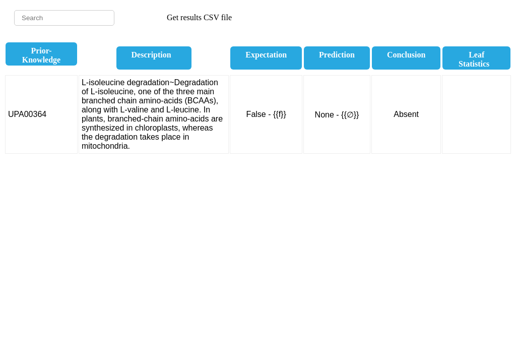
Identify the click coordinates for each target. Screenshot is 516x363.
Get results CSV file (199, 17)
